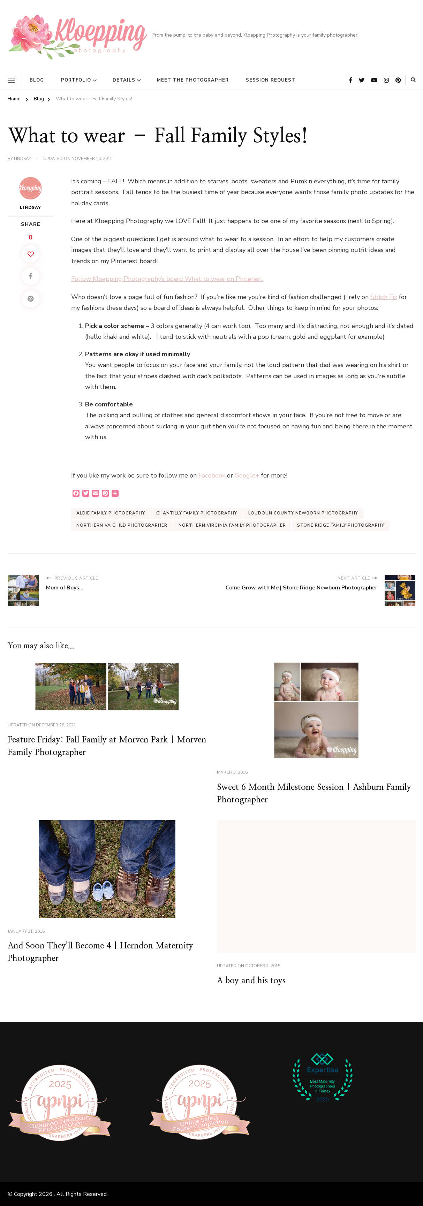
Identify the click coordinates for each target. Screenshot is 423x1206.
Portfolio (76, 80)
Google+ (247, 475)
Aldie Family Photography (110, 513)
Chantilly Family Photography (196, 513)
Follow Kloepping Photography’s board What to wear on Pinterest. (167, 279)
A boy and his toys (251, 981)
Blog (37, 80)
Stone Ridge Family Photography (340, 525)
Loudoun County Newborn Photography (303, 513)
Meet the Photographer (193, 80)
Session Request (270, 80)
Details (124, 80)
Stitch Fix (383, 297)
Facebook (211, 475)
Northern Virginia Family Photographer (232, 525)
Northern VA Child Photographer (121, 525)
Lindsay (22, 158)
